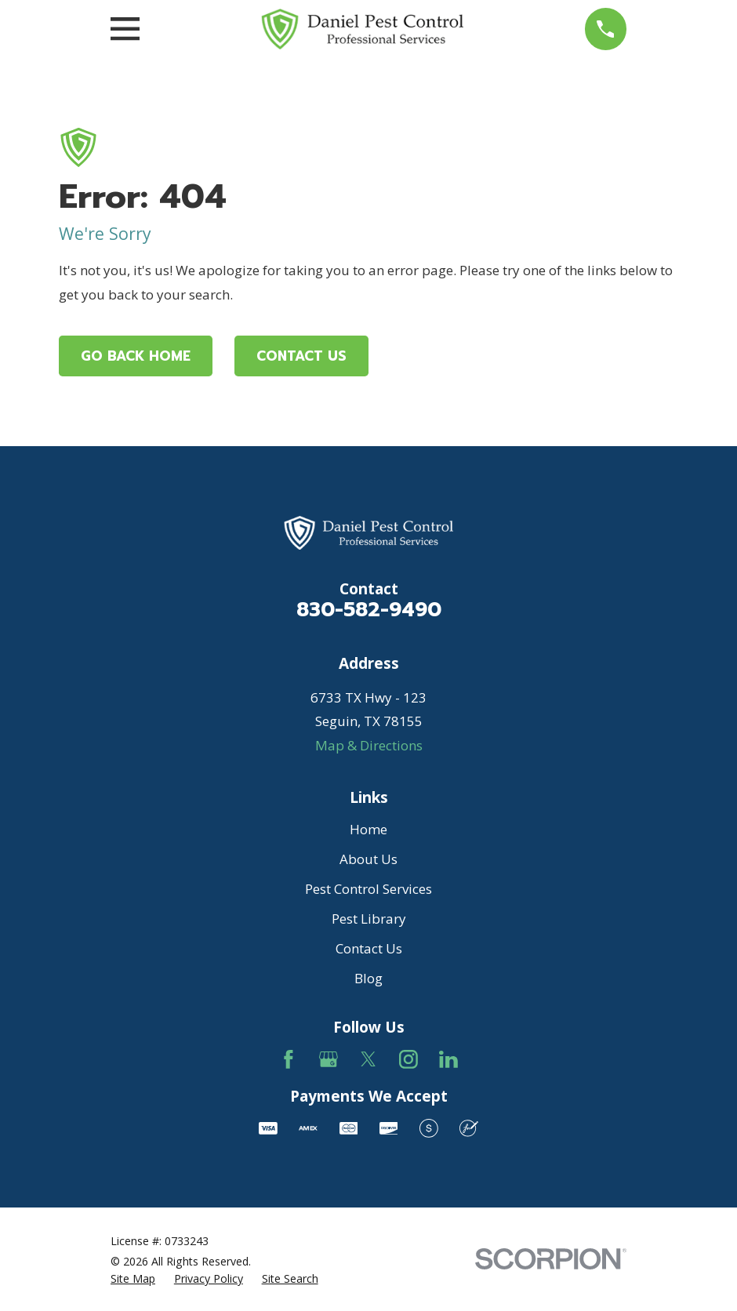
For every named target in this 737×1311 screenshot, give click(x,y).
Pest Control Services (368, 889)
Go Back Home (136, 356)
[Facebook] (288, 1059)
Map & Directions (369, 745)
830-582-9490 (368, 609)
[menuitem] (133, 1279)
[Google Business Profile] (328, 1059)
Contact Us (301, 356)
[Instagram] (408, 1059)
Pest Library (369, 919)
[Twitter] (368, 1059)
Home (368, 829)
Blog (368, 978)
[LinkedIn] (448, 1059)
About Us (368, 859)
